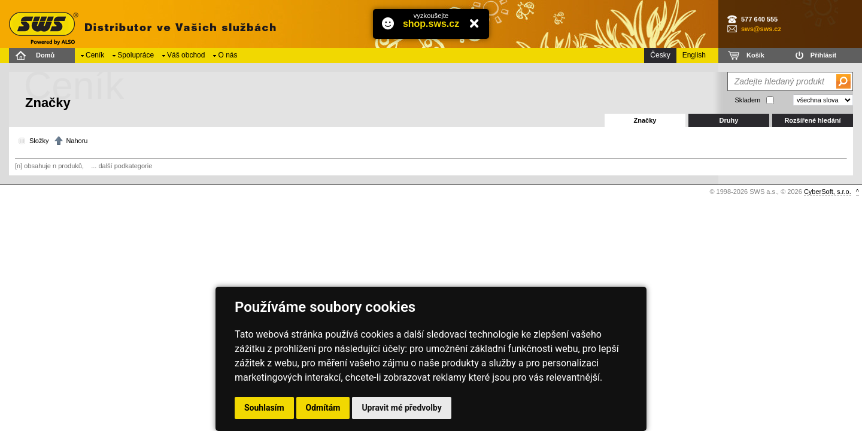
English (694, 55)
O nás (227, 55)
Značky (645, 120)
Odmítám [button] (323, 407)
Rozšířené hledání (812, 120)
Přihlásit (823, 55)
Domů (45, 55)
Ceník (95, 55)
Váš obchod (186, 55)
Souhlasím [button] (264, 407)
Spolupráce (135, 55)
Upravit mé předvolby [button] (401, 407)
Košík (755, 55)
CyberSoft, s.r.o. (827, 191)
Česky (660, 55)
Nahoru (76, 140)
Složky (38, 140)
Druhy (729, 120)
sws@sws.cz (761, 28)
